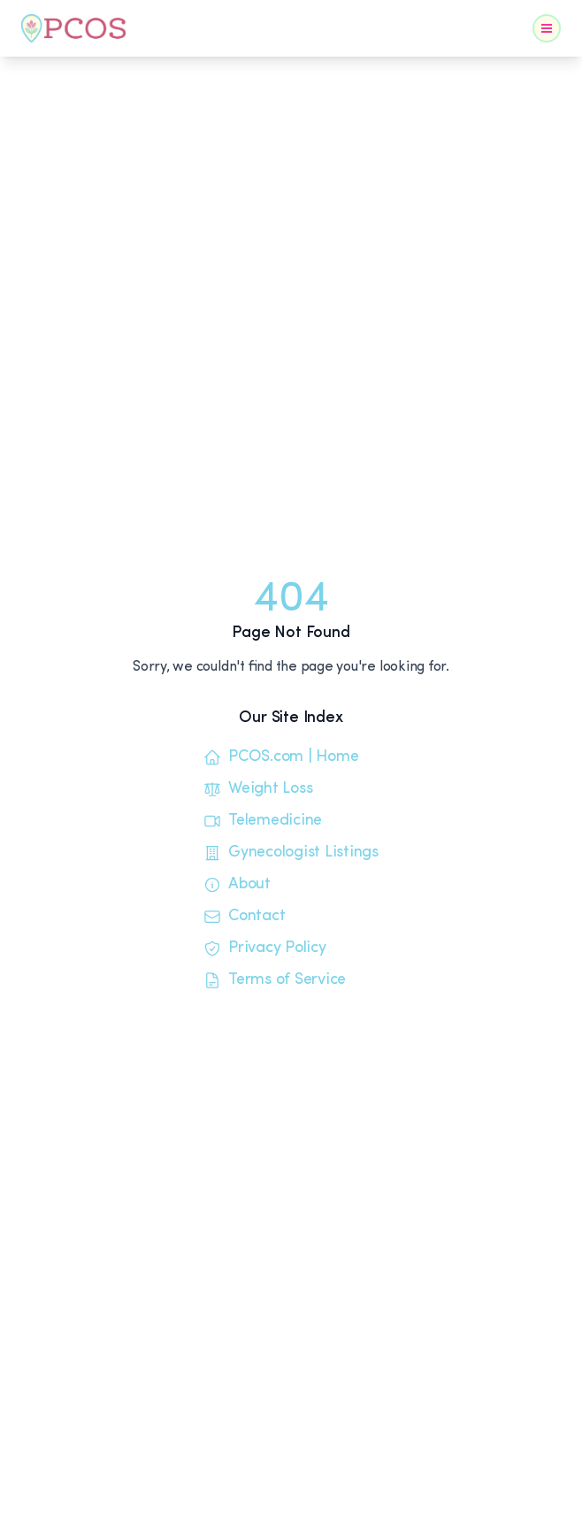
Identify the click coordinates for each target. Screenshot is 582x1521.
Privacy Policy (264, 948)
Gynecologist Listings (291, 853)
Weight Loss (257, 789)
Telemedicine (262, 821)
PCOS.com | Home (280, 757)
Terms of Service (274, 980)
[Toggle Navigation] (546, 28)
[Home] (73, 28)
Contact (244, 917)
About (237, 885)
